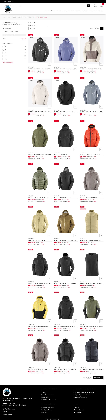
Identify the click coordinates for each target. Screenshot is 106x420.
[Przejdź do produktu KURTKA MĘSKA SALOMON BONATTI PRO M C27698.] (40, 50)
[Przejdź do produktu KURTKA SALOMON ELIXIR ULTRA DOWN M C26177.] (40, 178)
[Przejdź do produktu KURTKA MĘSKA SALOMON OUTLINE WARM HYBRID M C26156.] (91, 307)
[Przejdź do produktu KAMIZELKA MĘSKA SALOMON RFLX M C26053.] (91, 221)
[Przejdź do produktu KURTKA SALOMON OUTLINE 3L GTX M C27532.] (91, 50)
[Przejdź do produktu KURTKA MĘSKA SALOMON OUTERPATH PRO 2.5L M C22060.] (66, 178)
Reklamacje (45, 397)
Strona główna (6, 17)
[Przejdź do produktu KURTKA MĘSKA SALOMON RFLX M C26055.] (66, 350)
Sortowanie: (31, 25)
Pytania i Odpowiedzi (47, 408)
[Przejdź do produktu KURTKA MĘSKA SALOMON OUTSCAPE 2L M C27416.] (40, 135)
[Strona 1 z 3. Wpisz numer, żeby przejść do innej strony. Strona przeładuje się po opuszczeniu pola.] (95, 28)
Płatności (44, 412)
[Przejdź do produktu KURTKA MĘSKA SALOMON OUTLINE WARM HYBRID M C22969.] (66, 264)
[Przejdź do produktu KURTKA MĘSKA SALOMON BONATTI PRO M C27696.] (91, 93)
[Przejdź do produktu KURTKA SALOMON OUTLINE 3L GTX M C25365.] (40, 264)
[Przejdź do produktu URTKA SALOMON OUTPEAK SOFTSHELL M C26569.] (40, 221)
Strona (92, 28)
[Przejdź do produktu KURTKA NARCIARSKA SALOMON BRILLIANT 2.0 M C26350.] (66, 307)
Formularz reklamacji (48, 399)
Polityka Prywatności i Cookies (83, 395)
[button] (88, 5)
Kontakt (76, 408)
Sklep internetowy (53, 419)
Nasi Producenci (79, 410)
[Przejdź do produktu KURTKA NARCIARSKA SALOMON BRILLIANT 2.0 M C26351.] (91, 135)
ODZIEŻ (14, 17)
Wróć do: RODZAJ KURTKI (10, 31)
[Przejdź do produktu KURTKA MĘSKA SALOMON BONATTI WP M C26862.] (66, 221)
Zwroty (43, 393)
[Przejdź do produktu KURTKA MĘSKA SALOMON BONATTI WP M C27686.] (66, 50)
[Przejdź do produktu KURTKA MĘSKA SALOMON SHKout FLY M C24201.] (66, 93)
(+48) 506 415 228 (7, 1)
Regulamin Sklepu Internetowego (84, 393)
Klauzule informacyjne (80, 397)
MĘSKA (20, 17)
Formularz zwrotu (47, 395)
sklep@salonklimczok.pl (18, 405)
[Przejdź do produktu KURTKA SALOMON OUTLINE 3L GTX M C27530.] (40, 93)
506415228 (11, 403)
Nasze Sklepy (78, 412)
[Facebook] (13, 2)
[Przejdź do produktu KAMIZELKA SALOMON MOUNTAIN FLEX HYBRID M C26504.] (91, 264)
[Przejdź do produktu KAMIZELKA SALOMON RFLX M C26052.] (91, 350)
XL (6, 56)
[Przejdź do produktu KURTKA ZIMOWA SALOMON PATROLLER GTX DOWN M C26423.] (66, 135)
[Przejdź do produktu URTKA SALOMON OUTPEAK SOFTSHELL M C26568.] (91, 178)
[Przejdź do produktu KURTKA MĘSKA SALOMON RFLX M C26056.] (40, 350)
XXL (6, 59)
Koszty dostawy (46, 410)
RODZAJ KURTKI (28, 17)
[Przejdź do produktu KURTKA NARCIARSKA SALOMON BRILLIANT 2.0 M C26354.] (40, 307)
